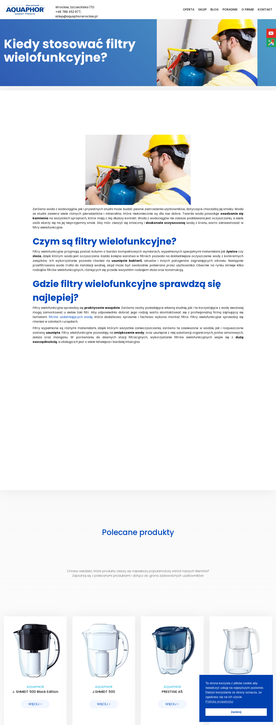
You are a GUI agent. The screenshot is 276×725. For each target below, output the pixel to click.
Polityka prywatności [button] (219, 701)
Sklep (202, 9)
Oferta (188, 9)
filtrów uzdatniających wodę (71, 317)
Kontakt (265, 9)
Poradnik (230, 9)
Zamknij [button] (236, 712)
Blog (214, 9)
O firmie (248, 9)
